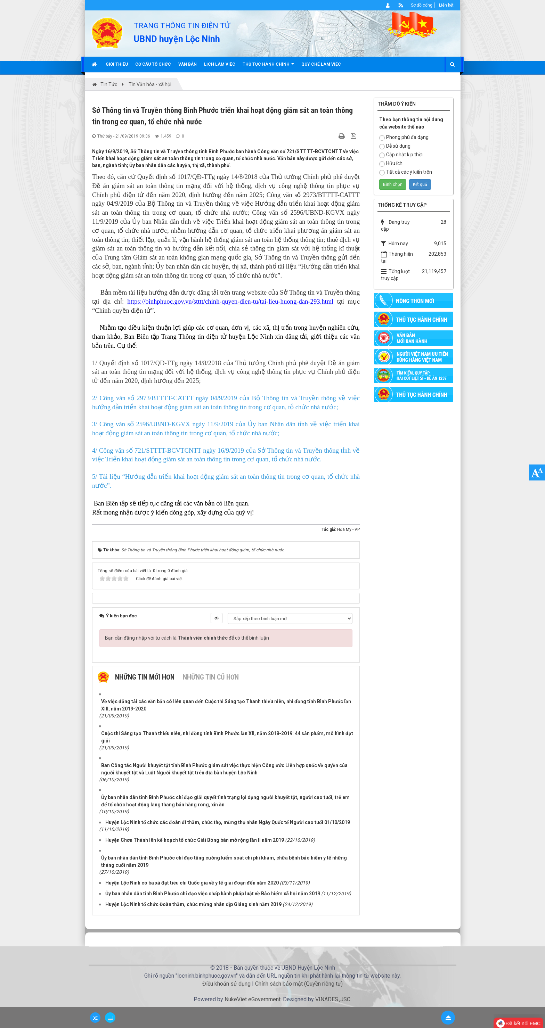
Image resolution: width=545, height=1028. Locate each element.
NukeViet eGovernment (252, 999)
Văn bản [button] (187, 64)
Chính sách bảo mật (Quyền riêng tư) (299, 983)
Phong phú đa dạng (404, 137)
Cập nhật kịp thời (401, 155)
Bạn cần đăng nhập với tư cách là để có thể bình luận (187, 638)
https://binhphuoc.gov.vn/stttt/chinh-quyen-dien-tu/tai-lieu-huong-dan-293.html (230, 301)
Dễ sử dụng (394, 146)
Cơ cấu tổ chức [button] (153, 64)
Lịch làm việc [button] (219, 64)
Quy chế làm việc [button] (321, 64)
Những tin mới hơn (144, 677)
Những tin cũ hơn (211, 677)
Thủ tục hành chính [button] (268, 67)
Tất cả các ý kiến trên (405, 172)
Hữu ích (390, 164)
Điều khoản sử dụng (226, 983)
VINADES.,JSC (332, 999)
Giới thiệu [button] (117, 64)
